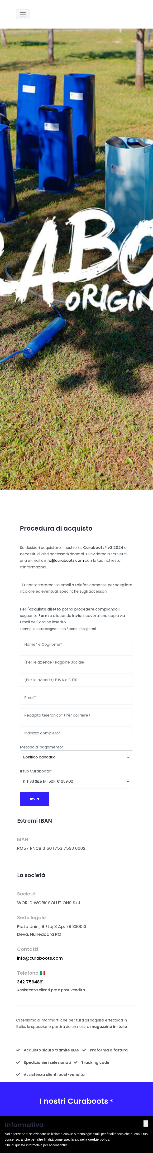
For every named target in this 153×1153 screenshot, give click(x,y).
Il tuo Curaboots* (36, 771)
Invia (34, 798)
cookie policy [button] (98, 1139)
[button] (145, 1123)
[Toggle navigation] (22, 14)
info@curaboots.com (64, 560)
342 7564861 (30, 982)
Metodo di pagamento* (42, 747)
